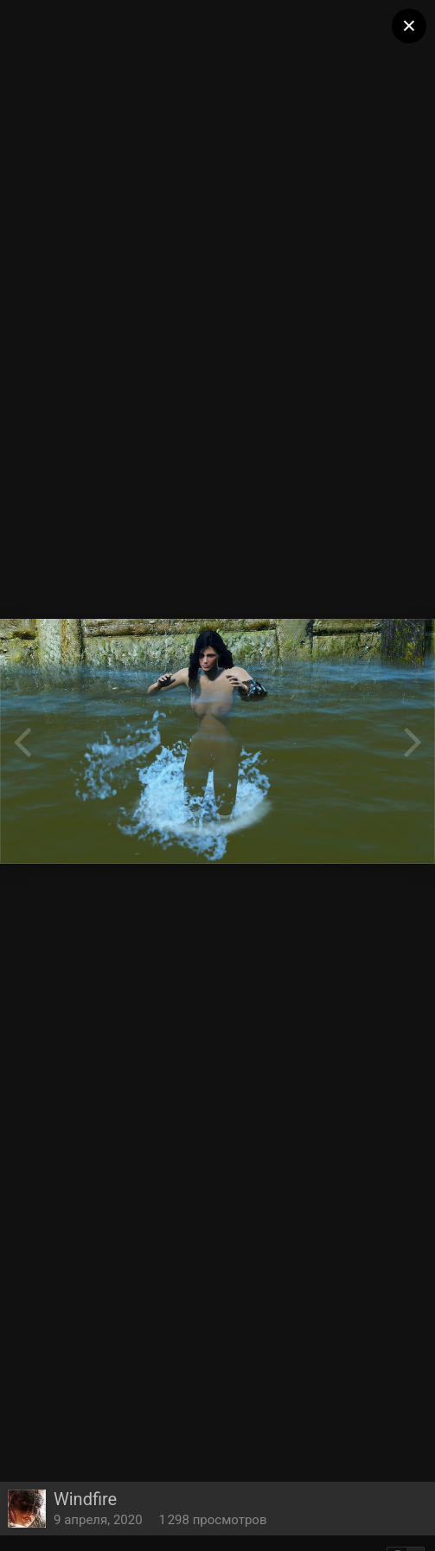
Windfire (85, 1499)
